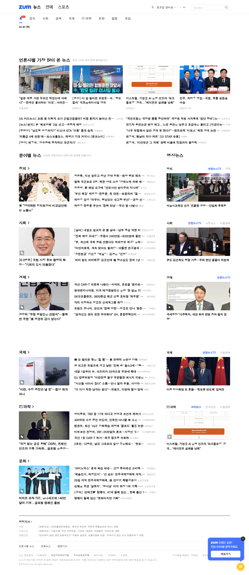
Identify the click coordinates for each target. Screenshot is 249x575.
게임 (128, 18)
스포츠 (63, 7)
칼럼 (115, 18)
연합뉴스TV (185, 108)
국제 (72, 18)
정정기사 (24, 522)
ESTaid (24, 564)
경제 (59, 18)
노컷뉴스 (210, 223)
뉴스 (37, 7)
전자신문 (210, 407)
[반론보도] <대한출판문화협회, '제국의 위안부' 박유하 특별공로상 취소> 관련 (78, 526)
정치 (32, 18)
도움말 (124, 555)
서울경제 (23, 108)
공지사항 (98, 555)
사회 (45, 18)
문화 (101, 18)
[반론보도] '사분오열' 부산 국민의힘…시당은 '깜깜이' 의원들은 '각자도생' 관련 (79, 530)
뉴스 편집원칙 (26, 555)
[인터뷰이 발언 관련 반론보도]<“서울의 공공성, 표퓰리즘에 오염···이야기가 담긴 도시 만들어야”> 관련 (91, 535)
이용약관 (42, 555)
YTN (227, 169)
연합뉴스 (76, 108)
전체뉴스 (46, 546)
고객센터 (111, 555)
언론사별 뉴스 (26, 546)
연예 (49, 7)
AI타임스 (130, 108)
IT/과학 (86, 18)
